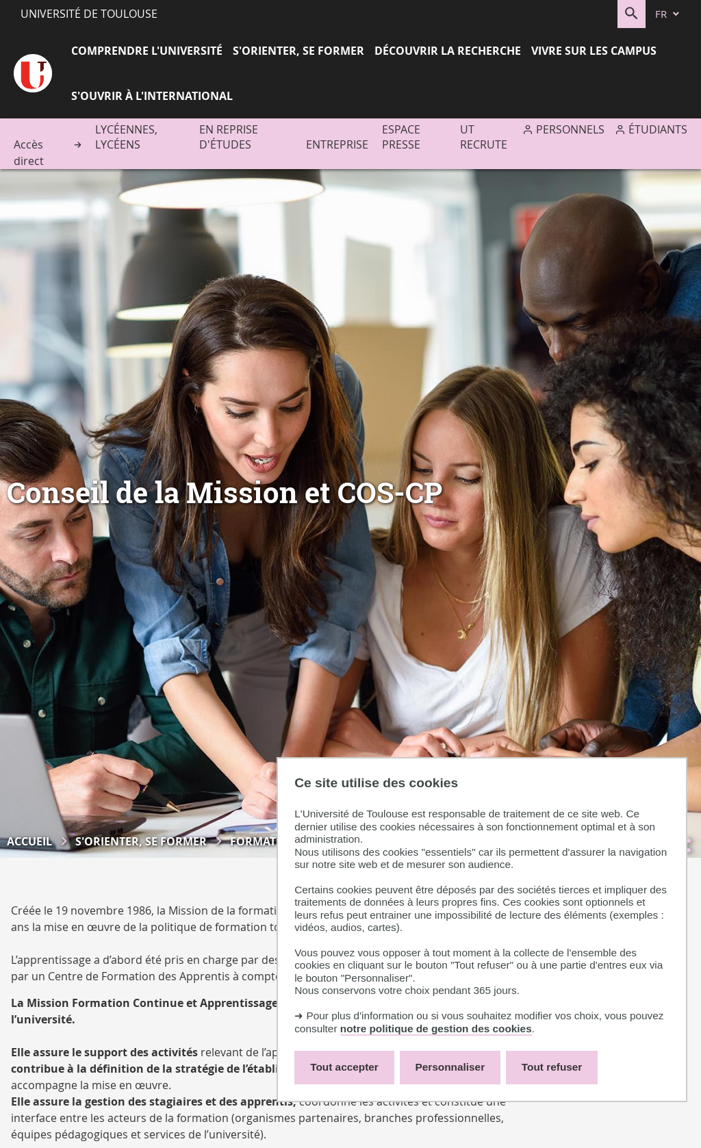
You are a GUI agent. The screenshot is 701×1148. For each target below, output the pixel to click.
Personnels (570, 129)
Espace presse (401, 137)
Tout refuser (552, 1067)
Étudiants (657, 129)
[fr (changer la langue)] (668, 14)
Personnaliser (450, 1067)
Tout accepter (344, 1067)
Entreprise (337, 144)
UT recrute (483, 137)
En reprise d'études (228, 137)
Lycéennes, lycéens (126, 137)
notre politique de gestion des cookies (436, 1028)
